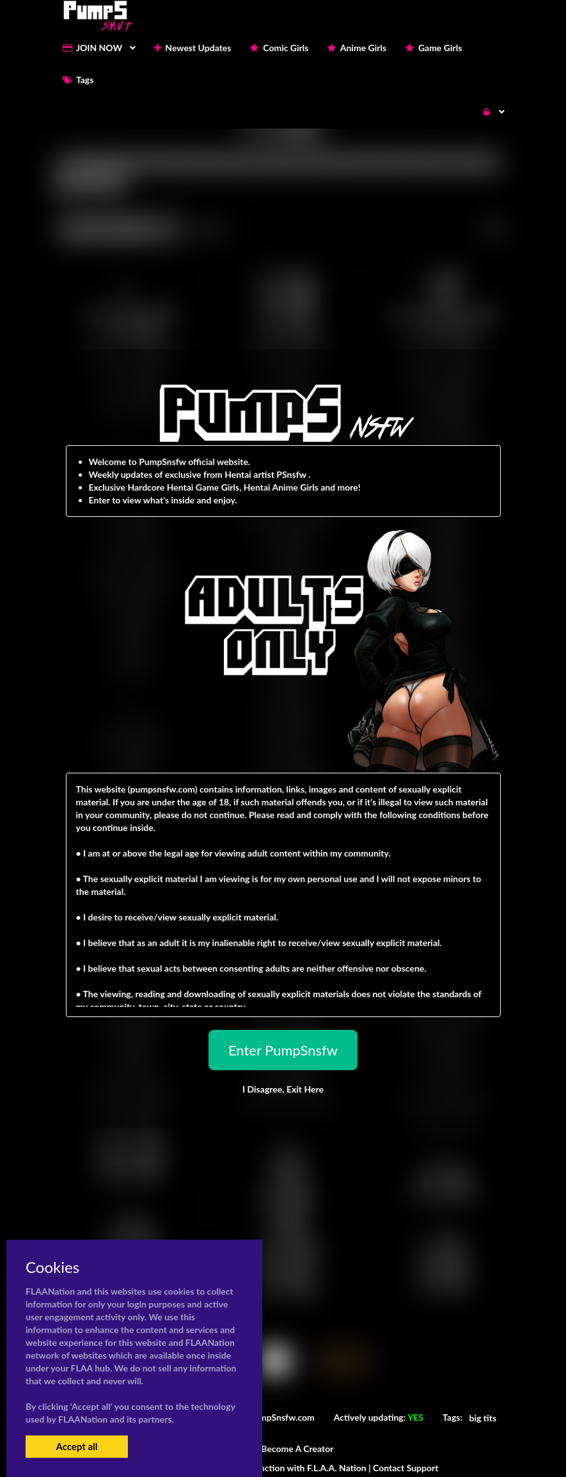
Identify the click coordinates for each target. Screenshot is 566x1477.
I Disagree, (283, 1089)
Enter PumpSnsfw (283, 1050)
